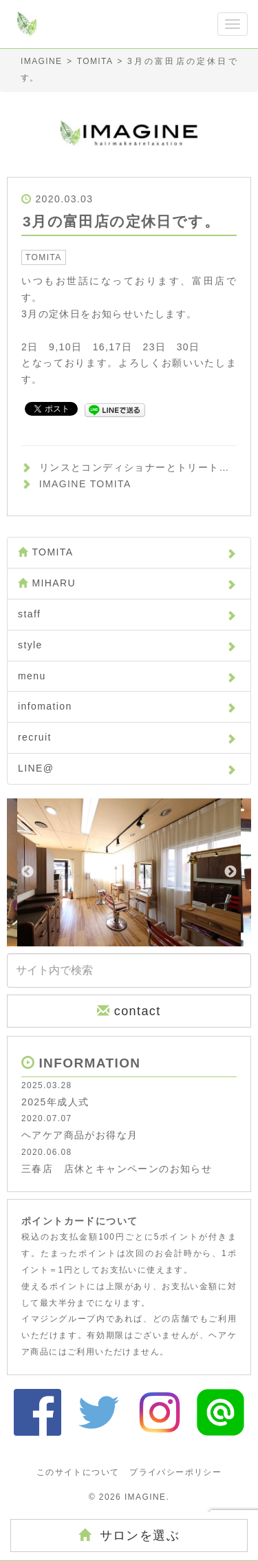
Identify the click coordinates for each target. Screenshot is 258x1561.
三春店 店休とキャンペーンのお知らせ (116, 1168)
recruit (127, 737)
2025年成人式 (55, 1101)
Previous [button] (27, 872)
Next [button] (230, 872)
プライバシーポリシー (175, 1472)
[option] (129, 872)
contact (128, 1010)
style (127, 644)
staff (127, 613)
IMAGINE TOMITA (85, 483)
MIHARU (127, 582)
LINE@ (127, 768)
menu (127, 675)
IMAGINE (145, 1497)
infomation (127, 706)
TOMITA (43, 257)
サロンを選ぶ (129, 1535)
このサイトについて (78, 1472)
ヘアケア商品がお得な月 (79, 1134)
